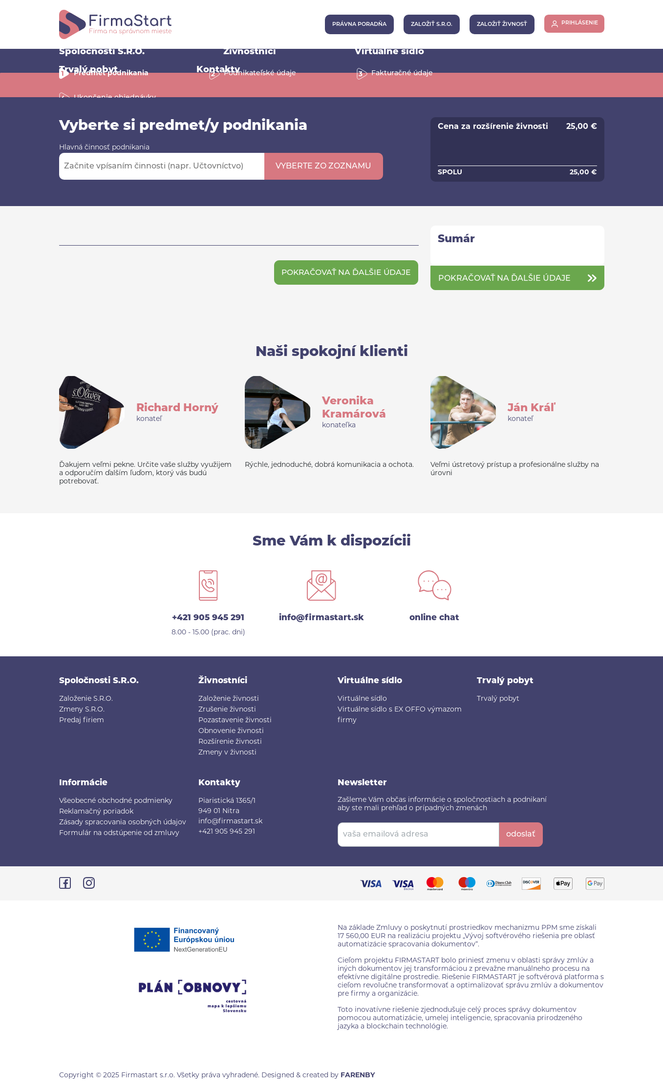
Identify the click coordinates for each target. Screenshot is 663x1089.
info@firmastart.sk (321, 618)
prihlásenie (578, 24)
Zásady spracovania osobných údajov (122, 822)
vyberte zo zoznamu (323, 166)
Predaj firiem (81, 720)
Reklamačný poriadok (96, 812)
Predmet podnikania (111, 73)
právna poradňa (354, 24)
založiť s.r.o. (427, 24)
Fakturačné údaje (402, 73)
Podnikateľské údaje (260, 73)
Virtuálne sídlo (389, 52)
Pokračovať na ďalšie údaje (344, 273)
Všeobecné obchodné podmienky (115, 801)
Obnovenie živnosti (231, 731)
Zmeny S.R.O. (82, 709)
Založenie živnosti (228, 699)
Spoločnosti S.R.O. (102, 52)
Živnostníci (249, 52)
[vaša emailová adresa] (418, 834)
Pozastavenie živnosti (235, 720)
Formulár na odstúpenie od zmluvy (119, 833)
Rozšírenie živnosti (230, 742)
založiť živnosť (497, 24)
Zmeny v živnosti (227, 752)
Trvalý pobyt (498, 699)
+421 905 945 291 (208, 618)
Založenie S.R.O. (86, 699)
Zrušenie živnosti (227, 709)
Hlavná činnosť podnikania (104, 147)
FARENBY (358, 1075)
